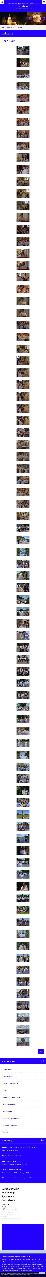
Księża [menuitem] (5, 1090)
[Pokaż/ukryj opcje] (2, 2)
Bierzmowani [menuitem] (7, 1111)
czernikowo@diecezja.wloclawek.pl (11, 1219)
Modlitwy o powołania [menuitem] (11, 1118)
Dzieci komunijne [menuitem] (9, 1104)
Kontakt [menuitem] (5, 1132)
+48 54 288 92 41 (8, 1213)
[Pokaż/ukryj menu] (43, 2)
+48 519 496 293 (8, 1215)
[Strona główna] (3, 27)
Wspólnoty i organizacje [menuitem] (11, 1097)
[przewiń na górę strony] (23, 1251)
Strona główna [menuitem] (8, 1069)
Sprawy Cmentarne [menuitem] (10, 1125)
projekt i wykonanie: (16, 1257)
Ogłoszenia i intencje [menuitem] (10, 1083)
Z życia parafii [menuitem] (8, 1076)
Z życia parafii (11, 27)
